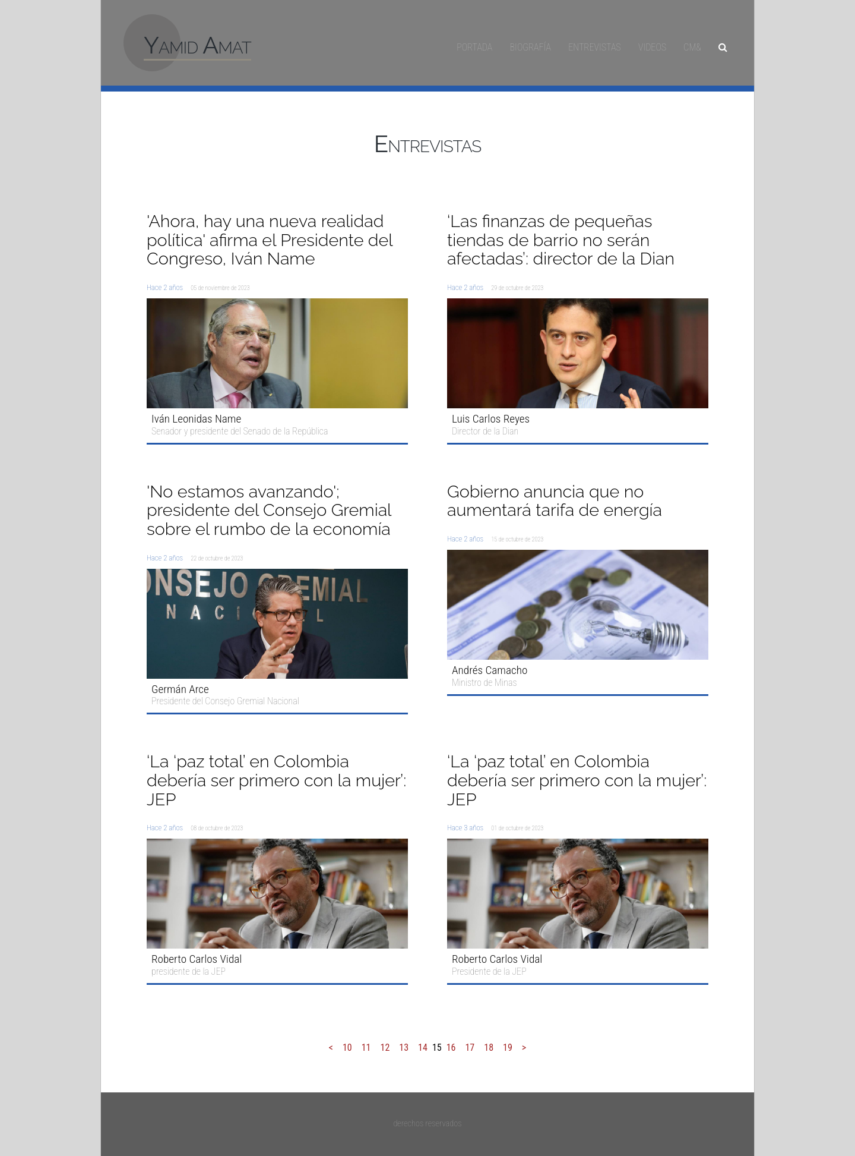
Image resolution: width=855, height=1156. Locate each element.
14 (423, 1047)
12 (385, 1047)
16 (451, 1047)
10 (347, 1047)
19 (507, 1047)
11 (366, 1047)
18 (488, 1047)
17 (469, 1047)
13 (403, 1047)
